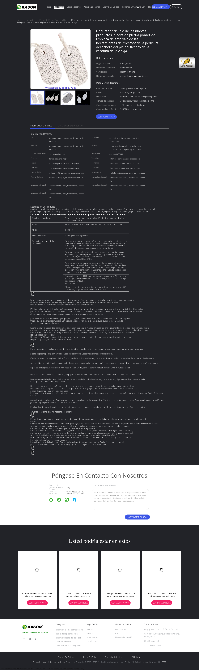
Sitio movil (136, 657)
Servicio (90, 633)
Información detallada (41, 125)
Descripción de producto (70, 125)
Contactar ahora (106, 116)
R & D (117, 633)
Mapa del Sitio (89, 657)
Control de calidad (111, 7)
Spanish (176, 7)
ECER (164, 662)
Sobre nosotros (74, 7)
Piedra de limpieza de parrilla (68, 645)
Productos (59, 7)
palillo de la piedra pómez (67, 633)
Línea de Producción (124, 637)
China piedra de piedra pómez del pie (49, 662)
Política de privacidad (114, 657)
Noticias (151, 7)
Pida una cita (160, 7)
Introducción (92, 641)
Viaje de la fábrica (92, 7)
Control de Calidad (66, 657)
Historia (90, 629)
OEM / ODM (120, 629)
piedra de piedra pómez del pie (69, 629)
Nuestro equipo (93, 637)
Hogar (48, 7)
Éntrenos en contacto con (133, 7)
